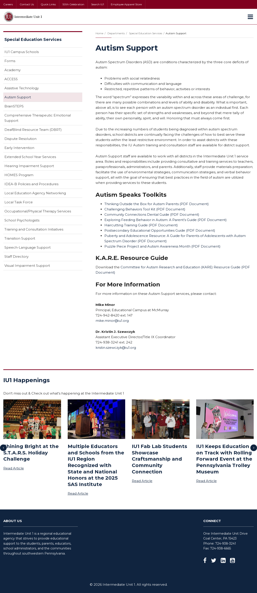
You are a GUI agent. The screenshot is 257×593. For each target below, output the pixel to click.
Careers (8, 4)
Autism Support (17, 97)
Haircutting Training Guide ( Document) (141, 225)
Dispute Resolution (20, 139)
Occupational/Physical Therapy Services (37, 211)
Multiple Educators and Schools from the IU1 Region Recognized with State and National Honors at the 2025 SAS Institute (96, 465)
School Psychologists (21, 220)
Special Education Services (145, 33)
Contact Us (27, 4)
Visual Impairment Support (27, 265)
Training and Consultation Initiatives (33, 229)
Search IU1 (97, 4)
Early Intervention (19, 148)
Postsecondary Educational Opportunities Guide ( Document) (159, 230)
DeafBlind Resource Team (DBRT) (33, 130)
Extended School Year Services (30, 157)
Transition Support (19, 238)
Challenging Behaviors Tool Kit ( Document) (144, 209)
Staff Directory (16, 256)
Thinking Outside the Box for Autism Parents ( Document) (156, 204)
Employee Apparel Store (126, 4)
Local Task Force (18, 202)
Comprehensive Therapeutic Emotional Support (37, 118)
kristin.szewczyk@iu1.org (116, 347)
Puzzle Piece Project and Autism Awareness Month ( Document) (162, 246)
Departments (116, 33)
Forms (9, 61)
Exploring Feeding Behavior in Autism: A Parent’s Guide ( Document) (165, 220)
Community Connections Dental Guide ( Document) (151, 214)
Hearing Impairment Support (29, 166)
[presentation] (3, 447)
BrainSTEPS (14, 106)
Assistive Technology (21, 88)
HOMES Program (18, 175)
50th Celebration (73, 4)
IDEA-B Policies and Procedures (31, 184)
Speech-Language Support (27, 247)
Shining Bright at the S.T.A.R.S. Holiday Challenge (31, 452)
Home (99, 33)
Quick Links (48, 4)
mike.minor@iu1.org (112, 320)
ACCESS (11, 79)
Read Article (13, 468)
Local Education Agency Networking (35, 193)
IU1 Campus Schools (21, 52)
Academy (12, 70)
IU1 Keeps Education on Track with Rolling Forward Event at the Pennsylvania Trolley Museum (224, 459)
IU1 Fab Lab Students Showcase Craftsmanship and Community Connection (159, 459)
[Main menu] (250, 16)
